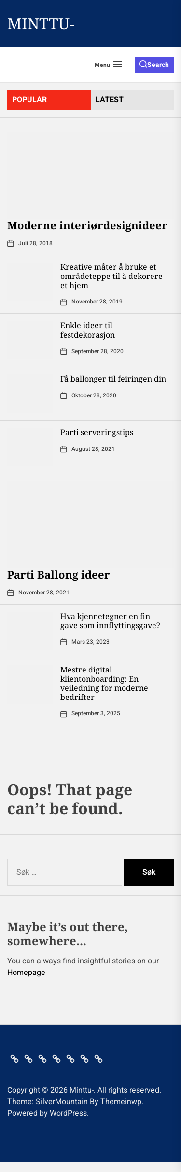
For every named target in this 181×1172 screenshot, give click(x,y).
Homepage (26, 972)
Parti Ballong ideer (58, 574)
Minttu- (40, 23)
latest (110, 99)
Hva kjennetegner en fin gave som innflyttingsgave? (110, 621)
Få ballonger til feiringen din (113, 378)
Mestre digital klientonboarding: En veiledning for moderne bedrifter (104, 683)
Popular (29, 99)
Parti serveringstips (96, 432)
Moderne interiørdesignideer (87, 225)
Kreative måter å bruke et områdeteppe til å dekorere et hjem (111, 276)
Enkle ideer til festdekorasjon (87, 330)
